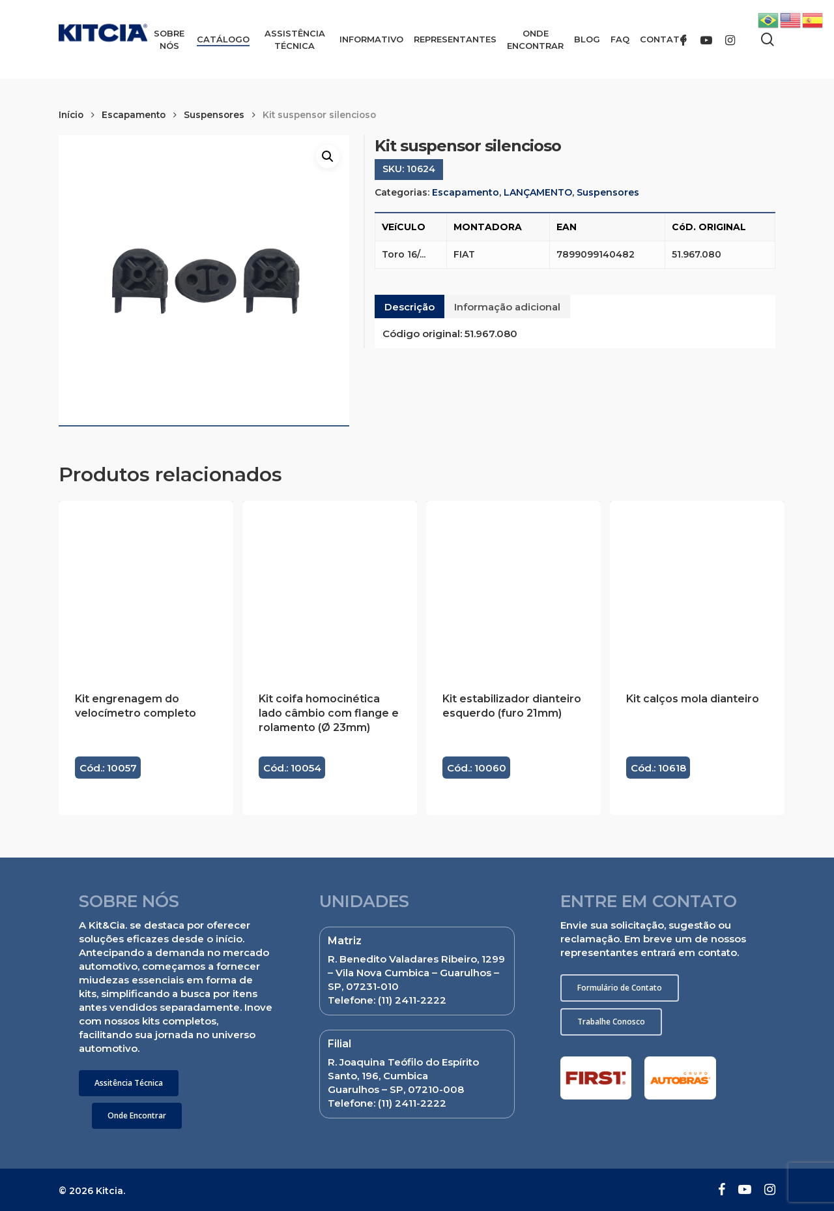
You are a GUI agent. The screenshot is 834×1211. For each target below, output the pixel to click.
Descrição (409, 307)
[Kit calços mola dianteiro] (697, 588)
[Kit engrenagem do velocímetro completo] (146, 588)
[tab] (409, 306)
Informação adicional (507, 307)
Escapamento (133, 115)
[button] (129, 1083)
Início (71, 115)
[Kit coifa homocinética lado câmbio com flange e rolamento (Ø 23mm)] (329, 588)
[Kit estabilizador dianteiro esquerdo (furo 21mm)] (513, 588)
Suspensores (214, 115)
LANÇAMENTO (538, 192)
